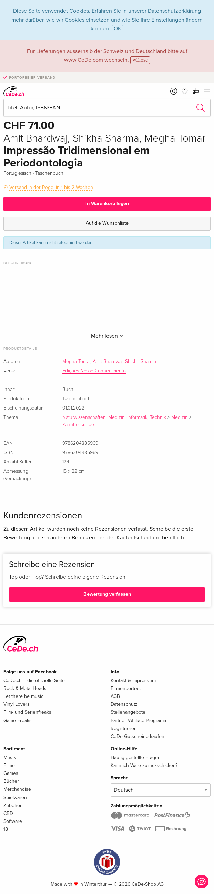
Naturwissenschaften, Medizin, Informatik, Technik (114, 417)
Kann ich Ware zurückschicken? (144, 765)
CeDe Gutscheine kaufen (137, 736)
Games (10, 773)
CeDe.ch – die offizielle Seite (34, 680)
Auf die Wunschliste (107, 223)
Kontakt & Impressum (133, 680)
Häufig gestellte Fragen (136, 757)
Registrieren (124, 728)
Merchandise (17, 789)
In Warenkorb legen (107, 203)
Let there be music (23, 696)
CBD (8, 813)
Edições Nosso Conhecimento (94, 370)
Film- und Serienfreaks (27, 712)
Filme (9, 765)
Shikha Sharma (140, 361)
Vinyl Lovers (16, 704)
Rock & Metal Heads (25, 688)
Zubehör (12, 805)
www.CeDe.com (83, 60)
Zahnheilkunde (78, 424)
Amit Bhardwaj (108, 361)
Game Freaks (17, 720)
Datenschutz (124, 704)
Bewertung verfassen (107, 594)
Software (12, 821)
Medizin (179, 417)
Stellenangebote (128, 712)
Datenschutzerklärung (174, 11)
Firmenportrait (126, 688)
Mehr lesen (107, 336)
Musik (9, 757)
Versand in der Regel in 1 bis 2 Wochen (51, 187)
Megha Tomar (76, 361)
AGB (115, 696)
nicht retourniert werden (69, 243)
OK (117, 28)
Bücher (11, 781)
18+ (6, 829)
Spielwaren (15, 797)
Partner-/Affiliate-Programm (139, 720)
